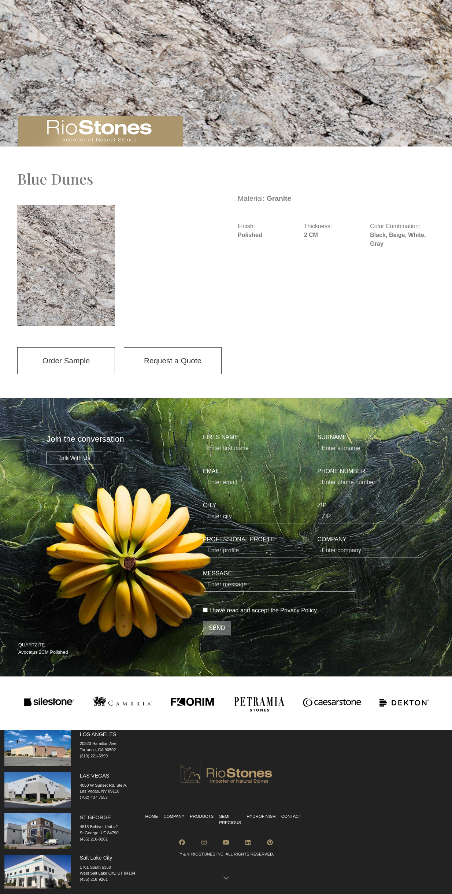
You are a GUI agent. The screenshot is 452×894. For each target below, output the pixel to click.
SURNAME (370, 444)
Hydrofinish (261, 816)
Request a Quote (172, 360)
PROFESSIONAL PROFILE (256, 546)
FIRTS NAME (256, 444)
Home (151, 816)
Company (173, 816)
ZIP (370, 512)
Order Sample (66, 360)
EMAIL (256, 478)
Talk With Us (74, 458)
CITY (256, 512)
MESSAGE (279, 581)
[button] (226, 878)
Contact (291, 816)
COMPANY (370, 546)
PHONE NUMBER (370, 478)
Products (202, 816)
